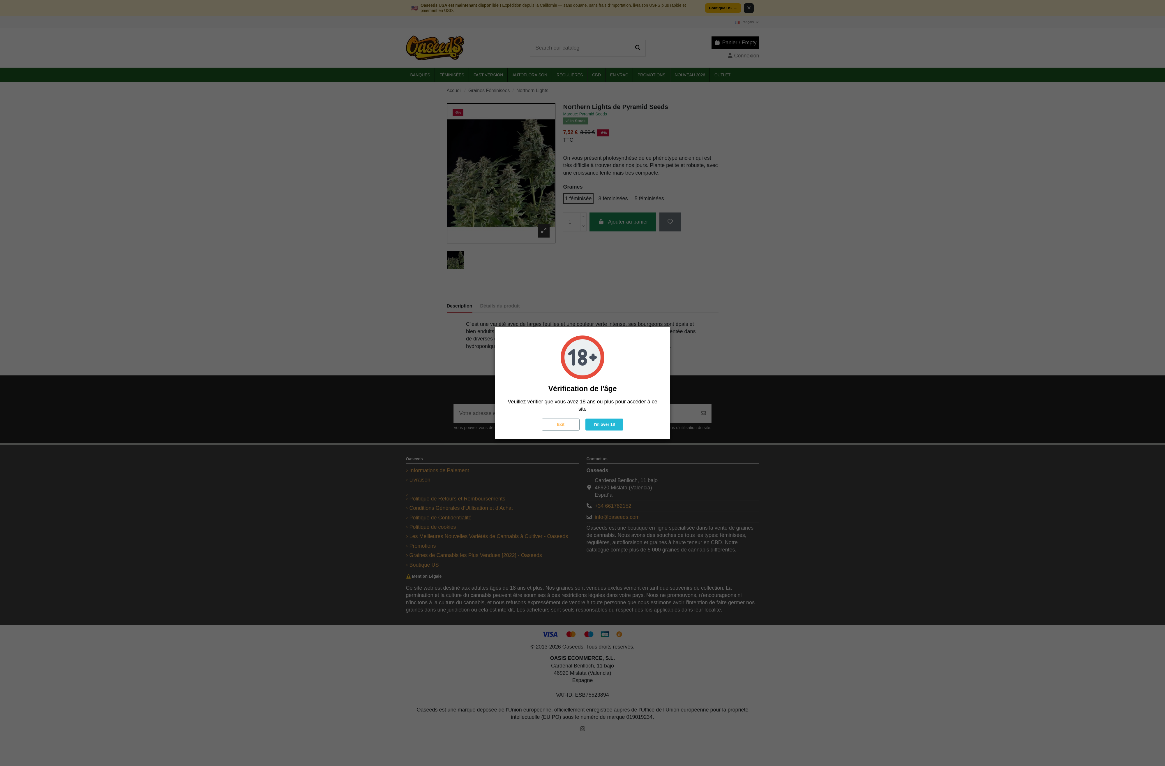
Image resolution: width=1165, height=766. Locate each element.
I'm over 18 (604, 424)
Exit (560, 424)
